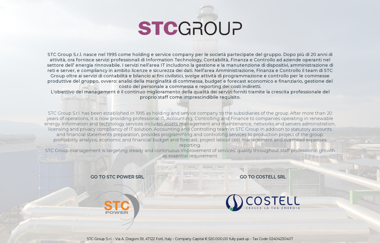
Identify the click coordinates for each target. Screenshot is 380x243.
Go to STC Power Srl (117, 202)
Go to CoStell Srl (262, 192)
